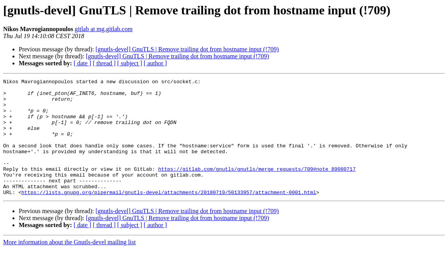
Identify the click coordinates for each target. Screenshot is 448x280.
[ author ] (155, 63)
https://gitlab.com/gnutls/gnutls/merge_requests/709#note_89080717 (257, 187)
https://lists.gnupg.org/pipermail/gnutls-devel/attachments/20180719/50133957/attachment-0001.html (168, 215)
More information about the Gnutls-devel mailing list (69, 265)
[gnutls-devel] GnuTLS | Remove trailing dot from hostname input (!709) (187, 49)
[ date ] (82, 63)
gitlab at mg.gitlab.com (103, 29)
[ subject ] (129, 63)
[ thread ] (104, 63)
